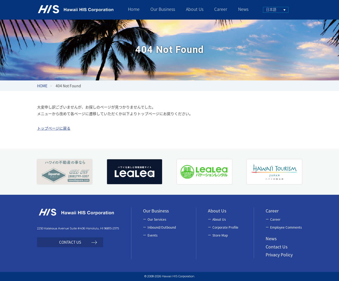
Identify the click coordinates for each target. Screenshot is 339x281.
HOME (42, 85)
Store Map (220, 235)
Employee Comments (286, 227)
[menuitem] (275, 10)
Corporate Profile (225, 227)
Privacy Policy (279, 254)
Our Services (157, 219)
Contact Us (276, 246)
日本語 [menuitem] (271, 9)
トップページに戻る (53, 128)
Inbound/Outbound (162, 227)
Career (275, 219)
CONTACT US (70, 242)
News (271, 238)
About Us (219, 219)
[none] (275, 10)
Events (153, 235)
